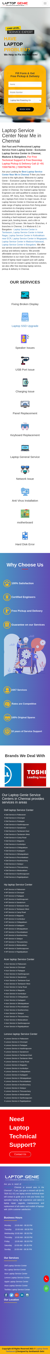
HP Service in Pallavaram (14, 889)
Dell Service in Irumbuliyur (15, 844)
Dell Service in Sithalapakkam (16, 854)
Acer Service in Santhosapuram (17, 1023)
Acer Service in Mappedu (14, 990)
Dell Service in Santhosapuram (16, 874)
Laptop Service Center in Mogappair (30, 238)
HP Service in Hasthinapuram (16, 899)
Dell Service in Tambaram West (17, 834)
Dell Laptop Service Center (15, 1266)
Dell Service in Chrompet (14, 818)
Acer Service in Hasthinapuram (16, 974)
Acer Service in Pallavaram (15, 964)
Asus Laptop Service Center (16, 1285)
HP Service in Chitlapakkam (15, 922)
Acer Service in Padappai (14, 971)
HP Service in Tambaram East (16, 906)
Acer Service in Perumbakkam (16, 1007)
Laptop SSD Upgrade (25, 325)
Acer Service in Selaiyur (14, 1013)
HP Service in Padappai (14, 896)
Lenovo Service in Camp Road (16, 1062)
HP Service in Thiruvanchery (15, 942)
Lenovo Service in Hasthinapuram (18, 1048)
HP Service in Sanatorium (14, 902)
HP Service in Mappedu (14, 916)
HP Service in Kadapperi (14, 925)
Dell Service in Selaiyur (13, 864)
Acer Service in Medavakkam (16, 1020)
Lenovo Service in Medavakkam (17, 1095)
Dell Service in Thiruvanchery (16, 867)
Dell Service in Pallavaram (15, 815)
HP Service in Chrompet (14, 893)
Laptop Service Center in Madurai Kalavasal (23, 241)
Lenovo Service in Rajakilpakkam (17, 1101)
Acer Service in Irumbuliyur (15, 994)
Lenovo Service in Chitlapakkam (17, 1072)
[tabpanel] (25, 774)
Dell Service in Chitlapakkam (16, 848)
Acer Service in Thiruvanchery (16, 1017)
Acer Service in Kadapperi (14, 1000)
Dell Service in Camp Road (15, 838)
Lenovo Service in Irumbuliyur (16, 1068)
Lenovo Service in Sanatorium (16, 1052)
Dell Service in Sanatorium (15, 828)
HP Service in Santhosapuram (16, 948)
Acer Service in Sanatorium (15, 977)
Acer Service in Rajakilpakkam (16, 1027)
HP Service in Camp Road (15, 912)
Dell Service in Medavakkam (15, 870)
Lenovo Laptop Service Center (17, 1278)
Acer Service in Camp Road (15, 987)
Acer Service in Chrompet (14, 967)
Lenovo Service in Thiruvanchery (17, 1091)
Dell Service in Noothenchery (16, 861)
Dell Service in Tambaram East (16, 831)
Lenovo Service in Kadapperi (16, 1075)
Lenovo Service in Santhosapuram (18, 1098)
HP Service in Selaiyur (13, 939)
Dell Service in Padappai (14, 821)
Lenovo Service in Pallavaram (16, 1039)
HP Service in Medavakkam (15, 945)
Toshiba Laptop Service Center (17, 1289)
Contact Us (20, 1154)
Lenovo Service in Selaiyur (15, 1088)
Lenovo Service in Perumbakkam (17, 1081)
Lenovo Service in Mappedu (15, 1065)
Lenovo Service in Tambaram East (18, 1055)
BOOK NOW (25, 108)
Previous (2, 774)
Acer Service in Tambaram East (17, 980)
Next (48, 774)
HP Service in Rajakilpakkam (16, 952)
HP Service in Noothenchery (15, 935)
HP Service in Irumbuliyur (14, 919)
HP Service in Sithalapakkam (16, 929)
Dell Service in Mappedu (14, 841)
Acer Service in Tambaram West (17, 984)
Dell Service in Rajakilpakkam (16, 877)
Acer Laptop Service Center (15, 1274)
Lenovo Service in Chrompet (15, 1042)
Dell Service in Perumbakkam (16, 857)
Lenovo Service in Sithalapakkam (17, 1078)
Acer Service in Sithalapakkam (16, 1003)
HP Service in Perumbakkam (16, 932)
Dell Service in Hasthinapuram (16, 825)
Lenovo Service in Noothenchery (17, 1085)
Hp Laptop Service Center (15, 1270)
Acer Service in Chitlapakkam (16, 997)
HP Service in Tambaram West (16, 909)
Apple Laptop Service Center (16, 1282)
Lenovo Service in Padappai (15, 1045)
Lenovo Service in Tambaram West (18, 1058)
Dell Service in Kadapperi (14, 851)
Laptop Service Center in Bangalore (19, 245)
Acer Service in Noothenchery (16, 1010)
